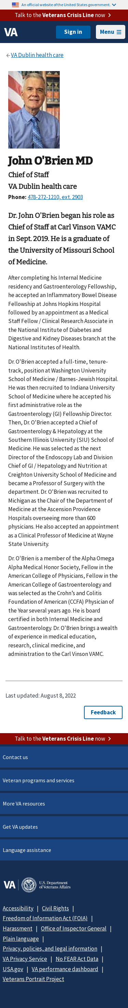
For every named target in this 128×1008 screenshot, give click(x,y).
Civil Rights (55, 908)
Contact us (15, 757)
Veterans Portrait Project (33, 979)
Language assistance (27, 849)
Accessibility (18, 908)
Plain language (21, 938)
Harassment (17, 928)
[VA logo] (11, 32)
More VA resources (24, 803)
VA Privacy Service (25, 959)
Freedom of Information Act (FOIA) (45, 918)
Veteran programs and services (38, 780)
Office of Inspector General (73, 928)
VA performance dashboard (65, 969)
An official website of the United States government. (69, 4)
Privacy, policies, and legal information (50, 948)
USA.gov (13, 969)
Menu (110, 32)
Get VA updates (20, 826)
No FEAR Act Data (77, 959)
